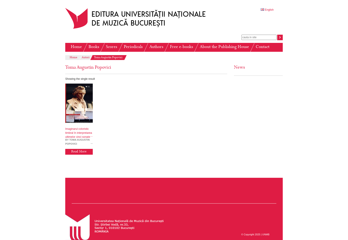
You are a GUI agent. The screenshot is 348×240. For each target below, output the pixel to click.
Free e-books (181, 47)
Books (94, 47)
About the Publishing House (224, 47)
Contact (262, 47)
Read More (79, 152)
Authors (156, 47)
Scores (111, 47)
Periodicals (133, 47)
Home (76, 47)
